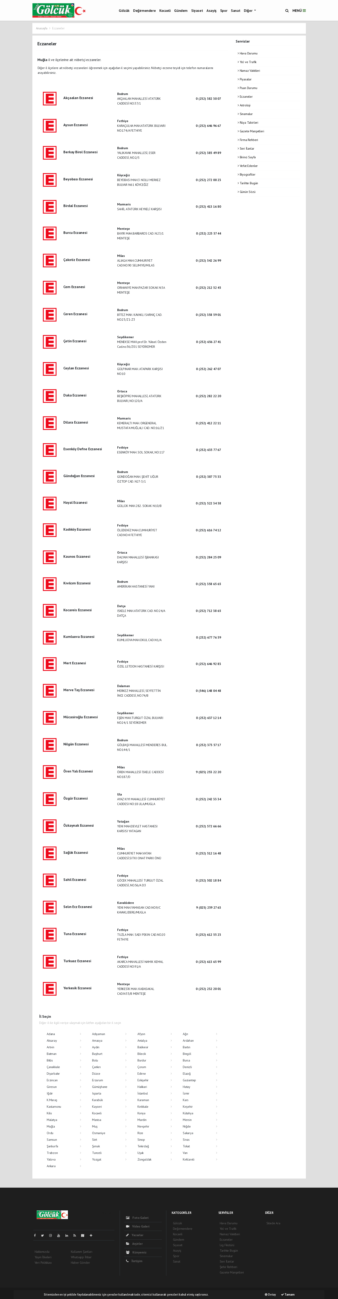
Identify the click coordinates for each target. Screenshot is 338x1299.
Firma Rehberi (248, 140)
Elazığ (187, 1073)
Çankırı (96, 1067)
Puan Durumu (247, 88)
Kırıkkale (142, 1107)
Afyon (141, 1034)
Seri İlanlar (246, 148)
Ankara (51, 1166)
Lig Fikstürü (227, 1245)
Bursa (186, 1060)
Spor (223, 10)
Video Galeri (138, 1226)
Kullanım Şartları (81, 1252)
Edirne (141, 1073)
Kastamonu (54, 1107)
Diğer (248, 10)
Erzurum (97, 1080)
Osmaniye (98, 1133)
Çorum (141, 1067)
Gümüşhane (99, 1087)
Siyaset (197, 10)
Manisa (96, 1120)
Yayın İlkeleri (43, 1257)
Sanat (235, 10)
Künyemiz (136, 1252)
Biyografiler (246, 174)
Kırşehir (188, 1107)
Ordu (50, 1133)
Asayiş (211, 10)
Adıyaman (98, 1034)
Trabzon (52, 1153)
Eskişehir (143, 1080)
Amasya (97, 1040)
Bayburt (97, 1054)
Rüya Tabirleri (248, 122)
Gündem (181, 10)
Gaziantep (189, 1080)
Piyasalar (245, 79)
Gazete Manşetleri (251, 131)
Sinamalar (245, 114)
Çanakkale (53, 1067)
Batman (52, 1054)
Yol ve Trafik (247, 62)
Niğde (187, 1126)
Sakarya (188, 1133)
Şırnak (96, 1146)
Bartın (186, 1047)
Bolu (95, 1060)
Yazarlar (134, 1235)
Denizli (187, 1067)
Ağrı (185, 1034)
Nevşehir (143, 1126)
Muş (94, 1126)
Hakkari (142, 1087)
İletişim (134, 1261)
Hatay (186, 1087)
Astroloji (244, 105)
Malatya (52, 1120)
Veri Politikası (43, 1263)
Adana (51, 1034)
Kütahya (188, 1113)
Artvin (50, 1047)
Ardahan (188, 1040)
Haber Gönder (80, 1263)
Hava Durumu (248, 53)
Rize (140, 1133)
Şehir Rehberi (228, 1267)
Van (185, 1153)
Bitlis (50, 1060)
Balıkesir (142, 1047)
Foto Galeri (137, 1218)
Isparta (96, 1093)
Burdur (141, 1060)
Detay (270, 1294)
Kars (185, 1100)
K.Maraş (52, 1100)
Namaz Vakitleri (249, 71)
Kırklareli (188, 1159)
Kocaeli (164, 10)
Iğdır (50, 1093)
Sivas (186, 1140)
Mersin (187, 1120)
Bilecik (141, 1054)
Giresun (52, 1087)
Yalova (51, 1159)
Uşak (140, 1153)
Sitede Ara (273, 1223)
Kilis (49, 1113)
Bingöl (187, 1054)
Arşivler (134, 1244)
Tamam (287, 1294)
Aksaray (52, 1040)
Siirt (94, 1140)
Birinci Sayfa (247, 157)
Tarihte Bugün (248, 183)
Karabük (97, 1100)
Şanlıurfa (52, 1146)
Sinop (141, 1140)
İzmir (186, 1093)
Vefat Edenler (248, 166)
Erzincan (52, 1080)
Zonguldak (144, 1159)
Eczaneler (58, 28)
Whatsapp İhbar (81, 1257)
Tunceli (97, 1153)
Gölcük (124, 10)
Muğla (51, 1126)
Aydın (95, 1047)
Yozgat (96, 1159)
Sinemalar (226, 1256)
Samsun (52, 1140)
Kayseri (97, 1107)
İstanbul (142, 1093)
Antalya (142, 1040)
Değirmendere (144, 10)
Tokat (186, 1146)
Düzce (96, 1073)
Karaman (143, 1100)
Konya (141, 1113)
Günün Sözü (246, 192)
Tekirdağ (143, 1146)
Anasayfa (42, 28)
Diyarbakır (53, 1073)
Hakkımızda (42, 1252)
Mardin (142, 1120)
